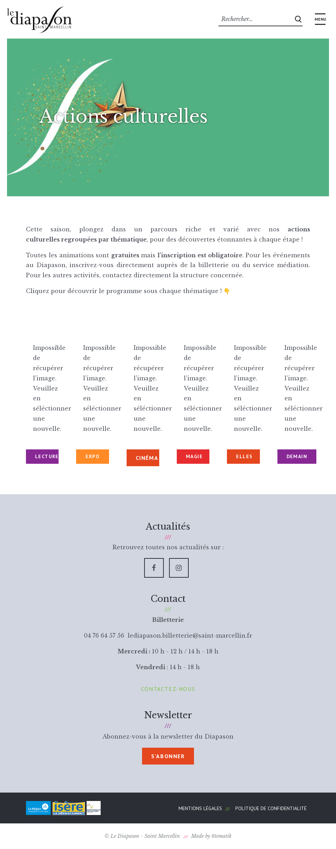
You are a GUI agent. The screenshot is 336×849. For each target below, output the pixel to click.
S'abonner (167, 756)
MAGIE (194, 456)
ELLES (244, 456)
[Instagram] (179, 568)
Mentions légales (200, 808)
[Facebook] (154, 568)
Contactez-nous (168, 688)
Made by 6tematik (211, 836)
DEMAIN (297, 456)
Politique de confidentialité (271, 808)
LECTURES (47, 456)
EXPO (93, 456)
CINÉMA (147, 457)
